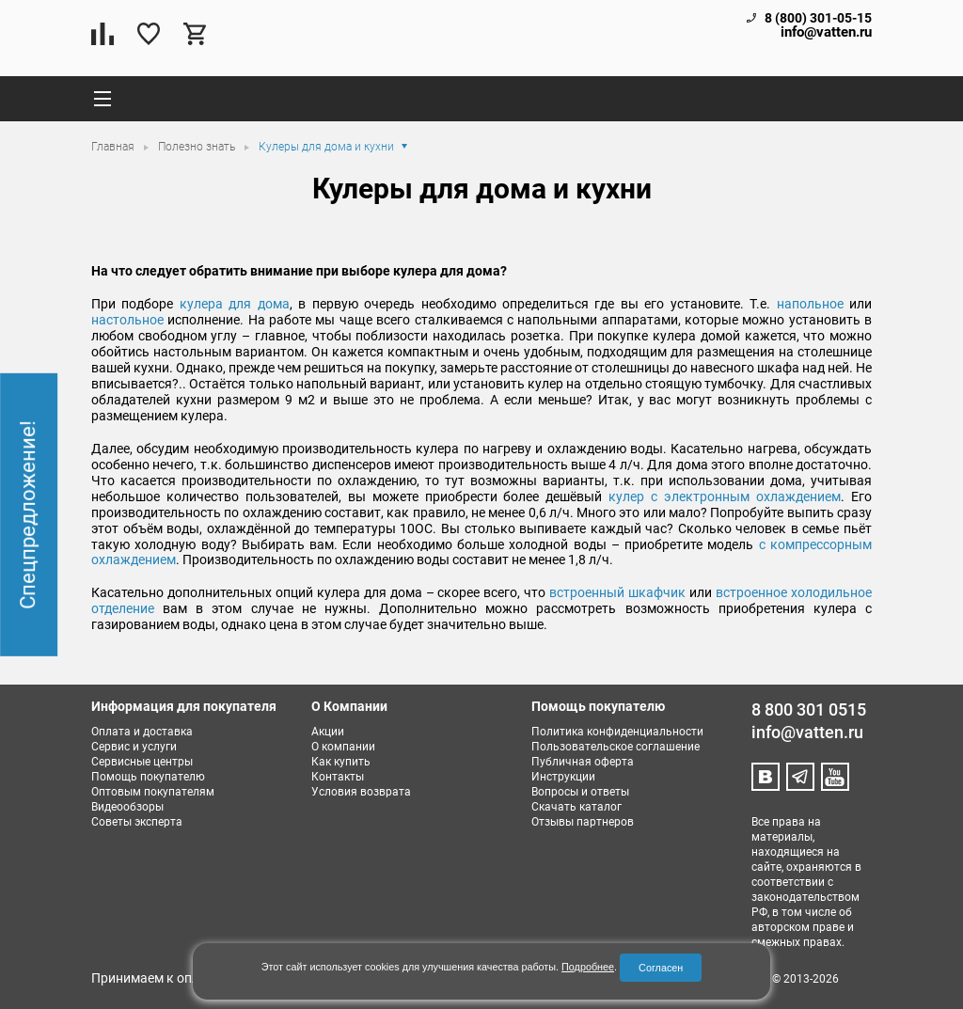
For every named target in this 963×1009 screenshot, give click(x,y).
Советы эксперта (136, 821)
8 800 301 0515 (808, 709)
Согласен (661, 967)
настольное (127, 319)
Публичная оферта (582, 761)
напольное (810, 303)
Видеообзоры (127, 806)
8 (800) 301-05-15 (818, 17)
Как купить (341, 761)
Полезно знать (198, 146)
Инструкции (563, 776)
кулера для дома (235, 303)
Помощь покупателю (148, 776)
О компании (343, 746)
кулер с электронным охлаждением (724, 496)
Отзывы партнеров (582, 821)
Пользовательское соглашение (615, 746)
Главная (114, 146)
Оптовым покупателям (152, 791)
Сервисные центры (142, 761)
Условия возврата (361, 791)
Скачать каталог (576, 806)
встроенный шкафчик (617, 592)
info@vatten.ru (826, 32)
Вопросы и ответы (580, 791)
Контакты (337, 776)
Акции (327, 731)
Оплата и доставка (142, 731)
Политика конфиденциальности (617, 731)
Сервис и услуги (134, 746)
